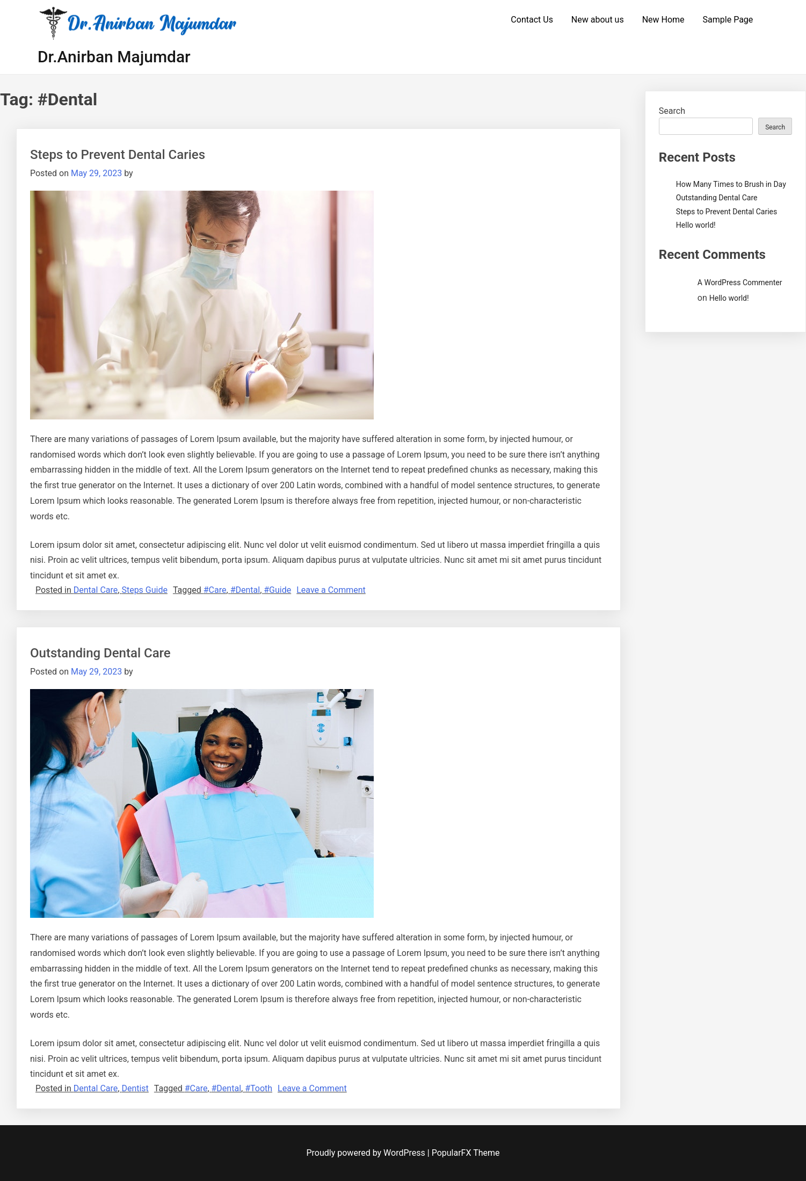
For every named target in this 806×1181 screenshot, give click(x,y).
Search (672, 111)
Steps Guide (144, 590)
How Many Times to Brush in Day (731, 184)
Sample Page (728, 20)
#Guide (277, 590)
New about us (597, 20)
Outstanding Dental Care (100, 653)
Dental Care (96, 590)
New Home (663, 20)
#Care (215, 590)
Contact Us (532, 20)
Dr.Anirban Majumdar (114, 56)
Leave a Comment (331, 590)
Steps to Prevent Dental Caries (117, 154)
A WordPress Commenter (740, 282)
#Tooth (258, 1088)
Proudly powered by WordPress (367, 1153)
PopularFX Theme (466, 1153)
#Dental (245, 590)
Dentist (134, 1088)
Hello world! (696, 225)
